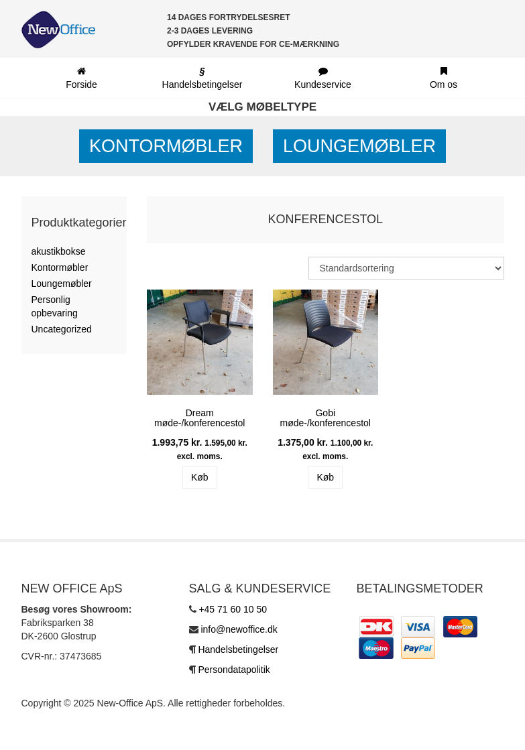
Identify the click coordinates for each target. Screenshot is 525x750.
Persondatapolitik (234, 669)
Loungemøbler (359, 146)
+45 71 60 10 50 (232, 609)
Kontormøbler (166, 146)
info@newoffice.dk (238, 629)
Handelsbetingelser (238, 649)
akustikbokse (59, 251)
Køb (200, 477)
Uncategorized (62, 329)
